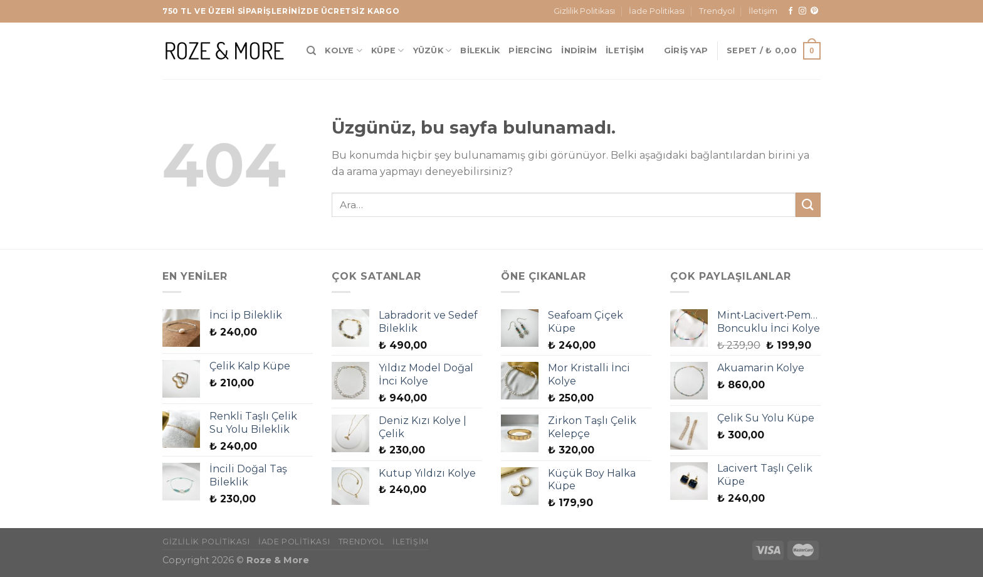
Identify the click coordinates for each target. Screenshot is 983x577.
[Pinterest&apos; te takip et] (814, 11)
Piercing (530, 50)
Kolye (343, 50)
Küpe (387, 50)
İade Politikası (657, 11)
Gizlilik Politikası (584, 11)
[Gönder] (808, 205)
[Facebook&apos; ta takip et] (790, 11)
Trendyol (717, 11)
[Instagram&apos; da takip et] (802, 11)
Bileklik (480, 50)
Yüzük (432, 50)
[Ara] (311, 51)
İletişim (763, 11)
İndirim (579, 50)
